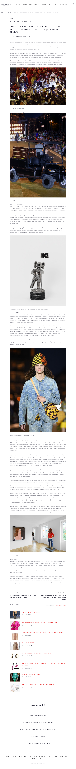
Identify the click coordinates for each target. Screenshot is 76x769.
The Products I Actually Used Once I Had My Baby (38, 684)
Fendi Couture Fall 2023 (30, 643)
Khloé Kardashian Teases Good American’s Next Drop (39, 622)
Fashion (9, 12)
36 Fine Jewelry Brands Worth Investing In (36, 653)
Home (2, 12)
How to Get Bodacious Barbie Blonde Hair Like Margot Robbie (42, 632)
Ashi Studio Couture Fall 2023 (32, 612)
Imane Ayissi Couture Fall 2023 (32, 674)
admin (12, 37)
